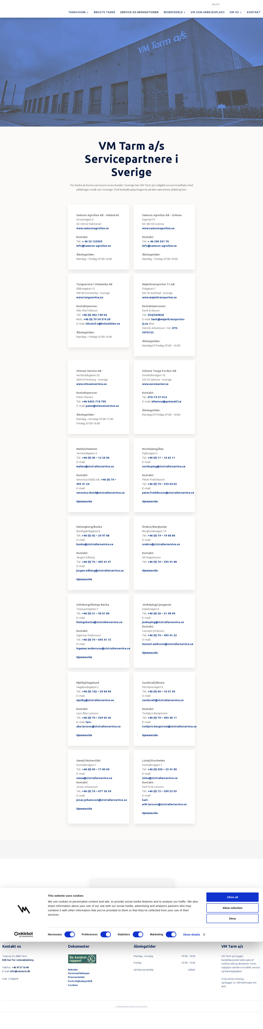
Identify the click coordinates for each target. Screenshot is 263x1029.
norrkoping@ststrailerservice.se (163, 466)
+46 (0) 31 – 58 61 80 (95, 613)
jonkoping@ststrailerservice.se (163, 622)
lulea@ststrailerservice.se (160, 778)
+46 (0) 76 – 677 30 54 (96, 791)
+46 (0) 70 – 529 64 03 (162, 483)
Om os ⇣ (236, 12)
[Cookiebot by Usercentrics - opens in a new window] (24, 1022)
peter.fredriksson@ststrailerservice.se (168, 492)
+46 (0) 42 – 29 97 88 (95, 535)
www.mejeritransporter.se (159, 297)
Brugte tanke (104, 12)
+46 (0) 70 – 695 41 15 (96, 639)
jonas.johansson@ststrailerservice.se (101, 799)
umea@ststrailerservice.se (94, 778)
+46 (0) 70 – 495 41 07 (96, 561)
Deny (232, 1005)
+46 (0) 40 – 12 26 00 (95, 457)
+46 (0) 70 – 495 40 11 (162, 717)
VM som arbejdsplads (208, 12)
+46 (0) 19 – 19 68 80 (161, 535)
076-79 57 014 (157, 397)
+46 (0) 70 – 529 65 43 (96, 717)
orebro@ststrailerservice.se (161, 544)
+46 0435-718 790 (94, 401)
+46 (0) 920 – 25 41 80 (162, 769)
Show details (191, 1021)
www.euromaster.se (155, 383)
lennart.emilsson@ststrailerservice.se (167, 644)
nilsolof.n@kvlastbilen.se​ (103, 323)
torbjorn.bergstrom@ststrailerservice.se (169, 726)
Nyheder (73, 969)
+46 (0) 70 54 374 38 (96, 319)
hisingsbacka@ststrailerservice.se (99, 622)
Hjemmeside (84, 501)
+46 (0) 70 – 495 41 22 (162, 635)
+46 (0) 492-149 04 (94, 314)
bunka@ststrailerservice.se (94, 544)
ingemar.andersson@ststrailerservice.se (103, 648)
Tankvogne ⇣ (78, 12)
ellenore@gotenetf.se (166, 401)
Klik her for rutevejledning (18, 960)
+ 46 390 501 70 (158, 241)
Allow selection (232, 995)
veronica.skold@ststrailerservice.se (100, 492)
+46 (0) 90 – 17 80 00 (95, 769)
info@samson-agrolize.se (93, 245)
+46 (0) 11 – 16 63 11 (161, 457)
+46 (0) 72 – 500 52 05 (162, 791)
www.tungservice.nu (89, 297)
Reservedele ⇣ (175, 12)
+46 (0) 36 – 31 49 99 (161, 613)
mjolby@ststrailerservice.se (95, 700)
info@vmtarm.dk (20, 971)
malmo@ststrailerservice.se (95, 466)
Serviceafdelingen (78, 973)
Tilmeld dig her (131, 916)
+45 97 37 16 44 (20, 967)
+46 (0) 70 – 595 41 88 (162, 561)
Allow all (232, 984)
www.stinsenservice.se (91, 383)
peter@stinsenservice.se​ (102, 405)
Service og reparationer (139, 12)
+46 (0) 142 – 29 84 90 (96, 691)
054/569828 (156, 314)
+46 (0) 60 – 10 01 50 (161, 691)
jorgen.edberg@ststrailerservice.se (100, 570)
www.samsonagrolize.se (92, 228)
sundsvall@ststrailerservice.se (163, 700)
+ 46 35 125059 (92, 241)
